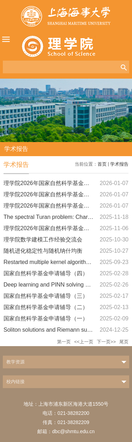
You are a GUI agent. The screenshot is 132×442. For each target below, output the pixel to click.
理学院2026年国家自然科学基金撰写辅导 (55, 228)
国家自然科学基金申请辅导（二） (46, 307)
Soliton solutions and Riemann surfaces (53, 330)
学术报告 (119, 164)
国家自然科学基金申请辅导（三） (46, 296)
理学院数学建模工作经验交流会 (43, 240)
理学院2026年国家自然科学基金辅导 (49, 183)
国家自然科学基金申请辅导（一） (46, 318)
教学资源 (15, 361)
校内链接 (15, 381)
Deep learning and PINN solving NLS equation (61, 285)
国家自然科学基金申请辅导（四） (46, 273)
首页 (102, 164)
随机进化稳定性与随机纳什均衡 (43, 251)
